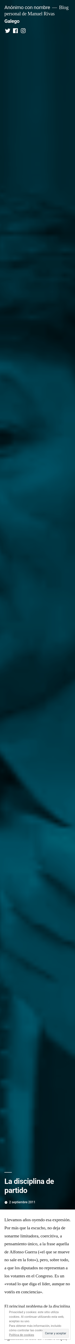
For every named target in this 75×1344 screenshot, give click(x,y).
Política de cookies (21, 1335)
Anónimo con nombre (27, 7)
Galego (11, 21)
